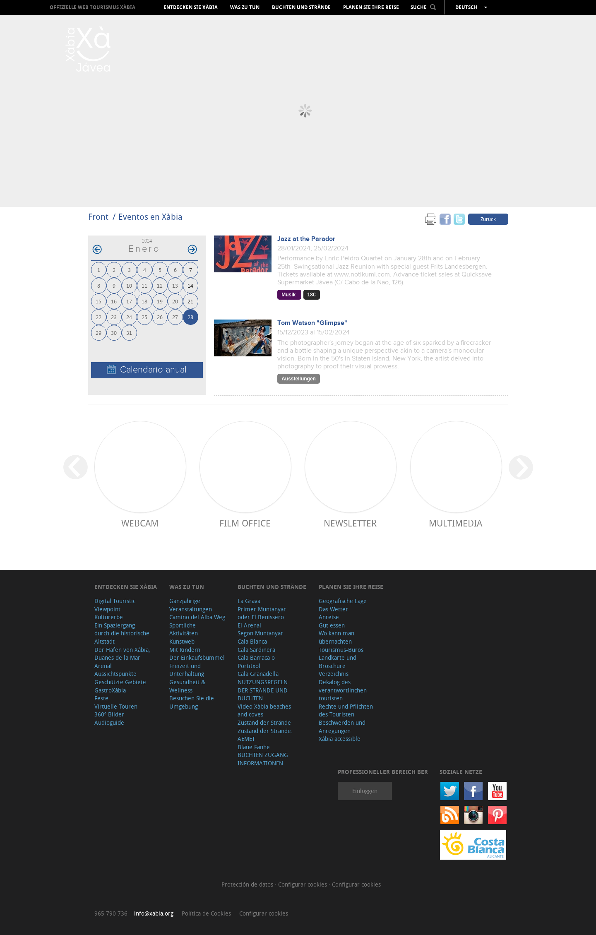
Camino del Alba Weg (197, 617)
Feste (101, 698)
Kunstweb (182, 641)
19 (160, 301)
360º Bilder (109, 714)
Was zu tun (245, 7)
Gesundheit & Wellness (187, 686)
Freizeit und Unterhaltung (186, 670)
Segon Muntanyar (260, 633)
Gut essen (332, 625)
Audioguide (109, 722)
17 (129, 301)
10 (129, 285)
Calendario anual (147, 370)
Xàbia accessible (339, 739)
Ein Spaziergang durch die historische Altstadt (121, 633)
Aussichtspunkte (115, 674)
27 (175, 316)
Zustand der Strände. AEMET (265, 735)
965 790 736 (110, 913)
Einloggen (364, 791)
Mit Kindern (184, 650)
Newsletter (350, 523)
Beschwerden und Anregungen (342, 727)
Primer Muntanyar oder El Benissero (262, 613)
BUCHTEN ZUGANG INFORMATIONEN (263, 759)
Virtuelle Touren (115, 706)
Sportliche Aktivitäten (183, 629)
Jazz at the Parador (306, 239)
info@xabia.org (153, 913)
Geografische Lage (343, 601)
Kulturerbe (108, 617)
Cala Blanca (252, 641)
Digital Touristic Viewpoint (114, 605)
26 (160, 316)
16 (114, 301)
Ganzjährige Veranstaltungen (190, 605)
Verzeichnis (333, 674)
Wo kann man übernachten (336, 637)
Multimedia (455, 523)
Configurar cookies (303, 884)
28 (190, 316)
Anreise (329, 617)
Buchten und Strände (301, 7)
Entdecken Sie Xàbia (190, 7)
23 (114, 316)
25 (144, 316)
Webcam (140, 523)
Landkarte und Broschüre (337, 662)
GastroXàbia (110, 690)
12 (160, 285)
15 (98, 301)
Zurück (488, 219)
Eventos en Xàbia (150, 216)
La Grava (249, 601)
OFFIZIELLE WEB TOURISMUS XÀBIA (92, 7)
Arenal (103, 666)
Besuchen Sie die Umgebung (191, 702)
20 (175, 301)
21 (190, 301)
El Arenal (249, 625)
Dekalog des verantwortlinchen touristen (343, 690)
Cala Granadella (258, 674)
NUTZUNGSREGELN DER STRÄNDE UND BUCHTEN (263, 690)
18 (144, 301)
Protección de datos (248, 884)
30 (114, 332)
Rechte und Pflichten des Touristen (346, 710)
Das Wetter (333, 609)
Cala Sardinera (256, 650)
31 (129, 332)
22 (98, 316)
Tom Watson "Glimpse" (312, 323)
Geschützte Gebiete (120, 682)
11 (144, 285)
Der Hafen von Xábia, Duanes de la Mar (122, 654)
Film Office (245, 523)
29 (98, 332)
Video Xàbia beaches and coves (264, 710)
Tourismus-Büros (341, 650)
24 (129, 316)
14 (190, 285)
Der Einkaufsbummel (197, 657)
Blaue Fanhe (254, 747)
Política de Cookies (206, 913)
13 (175, 285)
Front (98, 216)
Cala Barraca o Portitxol (256, 662)
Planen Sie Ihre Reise (371, 7)
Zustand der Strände (264, 722)
